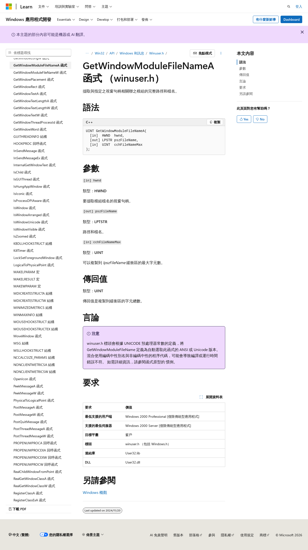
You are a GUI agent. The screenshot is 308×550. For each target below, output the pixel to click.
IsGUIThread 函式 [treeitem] (26, 179)
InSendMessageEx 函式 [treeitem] (30, 158)
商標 (263, 535)
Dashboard (291, 19)
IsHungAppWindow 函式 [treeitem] (31, 186)
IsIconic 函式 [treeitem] (22, 193)
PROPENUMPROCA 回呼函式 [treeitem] (35, 443)
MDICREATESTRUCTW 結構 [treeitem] (33, 300)
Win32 (99, 53)
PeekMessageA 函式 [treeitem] (28, 386)
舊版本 (178, 535)
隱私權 (226, 535)
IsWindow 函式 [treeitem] (24, 207)
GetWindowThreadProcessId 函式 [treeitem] (38, 122)
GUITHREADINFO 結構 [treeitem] (30, 136)
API (112, 53)
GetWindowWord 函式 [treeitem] (29, 129)
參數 (242, 68)
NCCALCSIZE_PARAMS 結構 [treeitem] (34, 357)
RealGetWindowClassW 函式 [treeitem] (34, 486)
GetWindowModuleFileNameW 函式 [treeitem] (39, 72)
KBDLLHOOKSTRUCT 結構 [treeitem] (32, 243)
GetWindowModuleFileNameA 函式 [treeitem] (40, 65)
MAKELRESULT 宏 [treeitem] (26, 279)
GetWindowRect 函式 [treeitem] (29, 86)
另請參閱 (246, 93)
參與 (211, 535)
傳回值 (244, 74)
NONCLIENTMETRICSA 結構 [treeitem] (34, 364)
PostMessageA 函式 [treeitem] (28, 407)
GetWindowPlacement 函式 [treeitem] (33, 79)
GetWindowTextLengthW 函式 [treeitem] (35, 108)
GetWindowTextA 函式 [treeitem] (29, 93)
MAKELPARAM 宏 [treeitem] (26, 272)
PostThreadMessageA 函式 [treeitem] (33, 428)
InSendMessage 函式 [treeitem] (29, 150)
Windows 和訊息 (132, 53)
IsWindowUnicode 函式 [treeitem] (30, 222)
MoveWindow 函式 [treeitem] (27, 336)
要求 (242, 87)
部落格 (194, 535)
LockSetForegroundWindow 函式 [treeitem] (37, 257)
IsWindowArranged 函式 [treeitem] (31, 214)
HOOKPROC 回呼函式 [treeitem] (29, 143)
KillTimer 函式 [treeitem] (23, 250)
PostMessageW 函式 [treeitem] (28, 414)
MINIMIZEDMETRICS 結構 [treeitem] (32, 307)
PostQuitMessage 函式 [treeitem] (30, 421)
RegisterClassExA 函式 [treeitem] (29, 500)
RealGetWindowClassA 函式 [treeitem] (33, 478)
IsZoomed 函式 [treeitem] (24, 236)
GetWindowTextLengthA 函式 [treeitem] (35, 101)
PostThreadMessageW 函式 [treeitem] (33, 436)
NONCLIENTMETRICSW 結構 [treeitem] (34, 371)
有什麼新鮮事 (266, 19)
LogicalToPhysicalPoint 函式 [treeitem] (33, 265)
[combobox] (38, 53)
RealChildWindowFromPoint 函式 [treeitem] (37, 471)
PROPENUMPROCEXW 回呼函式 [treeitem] (37, 457)
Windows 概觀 (95, 492)
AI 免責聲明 (158, 535)
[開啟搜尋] (289, 6)
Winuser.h (156, 53)
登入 (298, 6)
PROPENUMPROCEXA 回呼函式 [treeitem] (36, 450)
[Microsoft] (9, 6)
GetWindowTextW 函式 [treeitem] (30, 115)
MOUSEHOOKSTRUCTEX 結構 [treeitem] (35, 329)
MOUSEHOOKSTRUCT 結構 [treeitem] (33, 321)
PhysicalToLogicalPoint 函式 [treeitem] (33, 400)
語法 (242, 62)
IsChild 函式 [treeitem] (22, 172)
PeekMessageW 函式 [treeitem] (28, 393)
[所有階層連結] (87, 53)
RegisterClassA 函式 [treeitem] (28, 493)
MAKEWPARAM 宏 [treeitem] (27, 286)
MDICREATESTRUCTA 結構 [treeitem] (32, 293)
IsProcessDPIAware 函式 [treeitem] (31, 200)
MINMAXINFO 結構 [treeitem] (28, 314)
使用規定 (247, 535)
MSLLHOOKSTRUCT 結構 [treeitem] (32, 350)
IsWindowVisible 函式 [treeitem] (29, 229)
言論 (242, 81)
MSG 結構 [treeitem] (21, 343)
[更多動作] (221, 53)
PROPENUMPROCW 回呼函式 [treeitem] (35, 464)
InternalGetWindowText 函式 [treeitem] (34, 165)
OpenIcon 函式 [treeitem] (24, 379)
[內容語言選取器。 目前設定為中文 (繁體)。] (19, 535)
